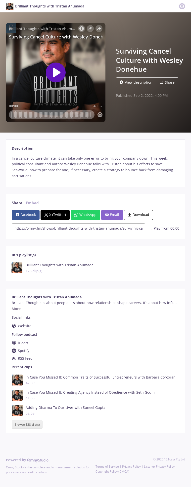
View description (136, 82)
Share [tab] (17, 203)
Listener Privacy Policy (159, 466)
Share (167, 82)
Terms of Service (107, 466)
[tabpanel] (95, 167)
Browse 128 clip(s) (27, 424)
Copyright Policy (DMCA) (112, 471)
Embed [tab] (32, 203)
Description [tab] (23, 148)
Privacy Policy (131, 466)
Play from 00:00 (164, 228)
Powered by (27, 459)
